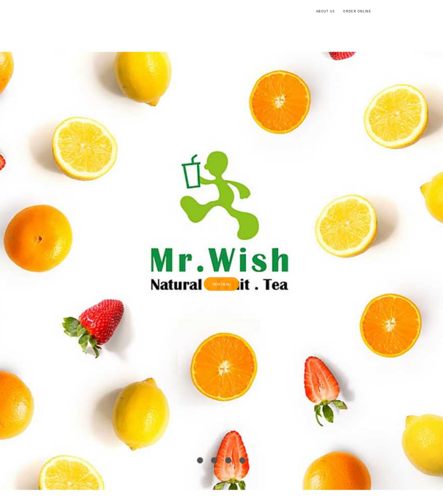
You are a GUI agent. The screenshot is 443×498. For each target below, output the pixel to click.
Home (302, 11)
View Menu (221, 287)
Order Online (357, 11)
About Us (325, 11)
